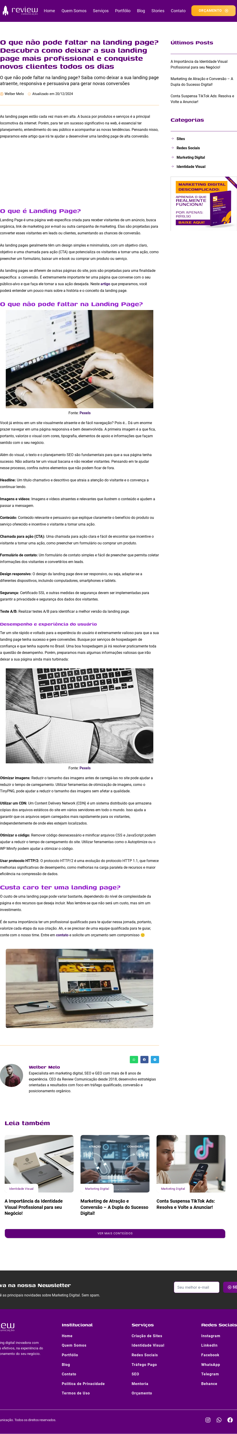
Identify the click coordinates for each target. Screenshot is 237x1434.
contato (62, 935)
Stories (157, 10)
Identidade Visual (21, 1188)
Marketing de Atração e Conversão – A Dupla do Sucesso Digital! (114, 1207)
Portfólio (122, 10)
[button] (134, 1059)
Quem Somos (74, 10)
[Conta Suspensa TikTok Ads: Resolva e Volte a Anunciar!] (191, 1163)
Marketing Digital (97, 1188)
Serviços (101, 10)
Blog (141, 10)
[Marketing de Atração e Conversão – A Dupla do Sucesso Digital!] (114, 1163)
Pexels (85, 413)
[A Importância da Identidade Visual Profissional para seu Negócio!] (39, 1163)
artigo (106, 284)
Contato (178, 10)
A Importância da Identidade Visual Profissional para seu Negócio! (34, 1207)
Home (49, 10)
